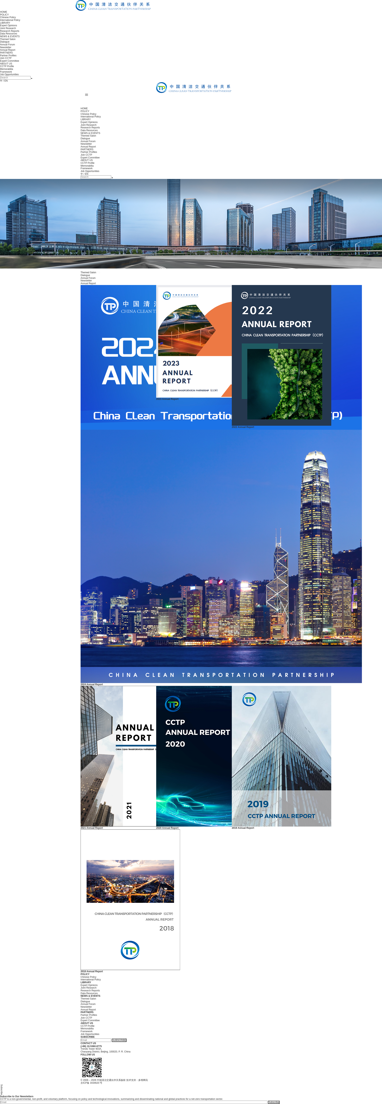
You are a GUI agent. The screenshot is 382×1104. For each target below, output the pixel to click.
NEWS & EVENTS (10, 36)
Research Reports (9, 31)
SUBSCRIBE (119, 1040)
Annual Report (7, 50)
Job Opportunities (9, 74)
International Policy (10, 20)
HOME (3, 12)
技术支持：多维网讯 (137, 1080)
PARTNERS (6, 52)
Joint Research (8, 28)
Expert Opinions (8, 25)
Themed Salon (8, 39)
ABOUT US (6, 63)
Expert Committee (9, 61)
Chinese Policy (8, 17)
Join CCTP (6, 58)
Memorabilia (6, 69)
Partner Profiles (8, 55)
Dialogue (4, 41)
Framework (6, 71)
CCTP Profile (7, 66)
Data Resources (8, 33)
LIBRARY (5, 22)
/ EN (5, 80)
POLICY (4, 14)
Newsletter (5, 47)
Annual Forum (7, 44)
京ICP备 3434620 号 (91, 1083)
